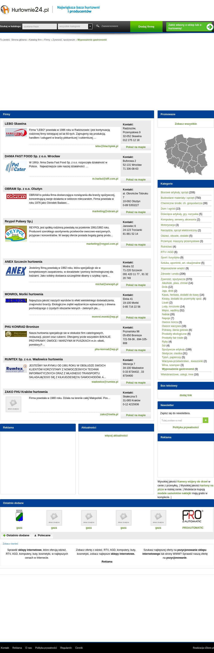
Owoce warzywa (171, 326)
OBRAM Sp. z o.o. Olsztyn (23, 188)
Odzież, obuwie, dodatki (174, 235)
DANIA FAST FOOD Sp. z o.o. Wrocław (32, 156)
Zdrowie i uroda (170, 273)
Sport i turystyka (170, 257)
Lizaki (165, 302)
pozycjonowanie (176, 557)
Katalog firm (35, 39)
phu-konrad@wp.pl (106, 349)
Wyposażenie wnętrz (173, 268)
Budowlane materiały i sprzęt (177, 197)
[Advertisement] (107, 76)
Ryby (165, 341)
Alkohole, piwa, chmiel (175, 283)
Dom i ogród (168, 208)
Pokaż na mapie (136, 147)
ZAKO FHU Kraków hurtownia (26, 392)
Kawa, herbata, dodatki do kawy (180, 294)
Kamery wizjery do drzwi (192, 481)
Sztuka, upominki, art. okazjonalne (181, 262)
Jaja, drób (167, 290)
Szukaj (97, 26)
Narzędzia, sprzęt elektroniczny (179, 230)
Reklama (107, 561)
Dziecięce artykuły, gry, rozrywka (179, 214)
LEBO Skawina (15, 123)
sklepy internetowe (30, 549)
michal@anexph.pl (106, 284)
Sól (164, 345)
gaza (19, 527)
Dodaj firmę (146, 26)
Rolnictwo (166, 246)
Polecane (44, 535)
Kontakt (5, 647)
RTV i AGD (167, 252)
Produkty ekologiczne (174, 333)
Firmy (47, 39)
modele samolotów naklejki (174, 493)
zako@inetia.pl (109, 414)
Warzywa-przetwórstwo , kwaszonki (182, 361)
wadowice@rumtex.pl (105, 381)
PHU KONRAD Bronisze (22, 326)
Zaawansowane (109, 26)
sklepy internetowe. (123, 553)
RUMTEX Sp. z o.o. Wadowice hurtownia (34, 359)
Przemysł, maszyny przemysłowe (180, 241)
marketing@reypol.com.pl (102, 243)
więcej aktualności (116, 435)
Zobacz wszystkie (186, 124)
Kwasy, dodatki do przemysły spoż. (182, 298)
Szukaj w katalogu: (10, 26)
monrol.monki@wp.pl (105, 316)
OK (206, 420)
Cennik (79, 647)
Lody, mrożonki (170, 306)
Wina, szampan (171, 365)
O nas (28, 647)
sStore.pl (209, 647)
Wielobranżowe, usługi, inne (177, 374)
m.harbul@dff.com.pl (105, 178)
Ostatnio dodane (18, 535)
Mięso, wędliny (170, 310)
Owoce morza (170, 322)
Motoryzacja (168, 224)
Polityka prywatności (186, 427)
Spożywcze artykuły (173, 349)
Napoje (166, 318)
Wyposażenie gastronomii (178, 369)
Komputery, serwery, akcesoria (178, 219)
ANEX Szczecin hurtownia (23, 261)
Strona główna (18, 39)
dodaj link (186, 395)
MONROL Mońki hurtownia (24, 294)
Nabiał (165, 314)
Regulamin (66, 647)
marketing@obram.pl (105, 211)
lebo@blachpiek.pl (106, 146)
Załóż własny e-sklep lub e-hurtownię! (190, 27)
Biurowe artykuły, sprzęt (174, 192)
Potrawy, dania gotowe (175, 329)
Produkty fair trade (172, 337)
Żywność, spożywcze (64, 39)
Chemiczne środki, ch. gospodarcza (181, 203)
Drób (165, 287)
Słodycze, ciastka (172, 353)
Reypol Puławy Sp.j (19, 221)
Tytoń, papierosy (171, 357)
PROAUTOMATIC (193, 527)
